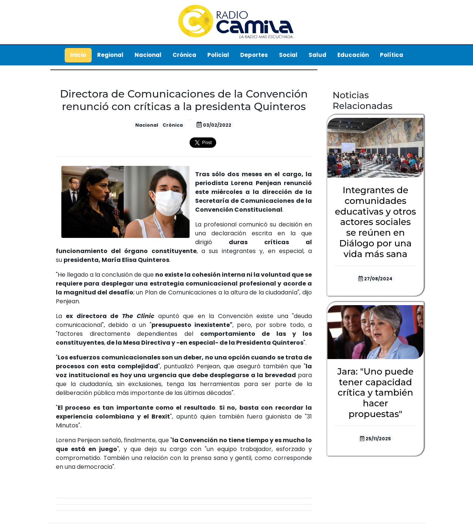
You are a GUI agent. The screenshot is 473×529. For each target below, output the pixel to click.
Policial (218, 55)
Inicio (78, 55)
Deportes (254, 55)
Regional (110, 55)
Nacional (148, 55)
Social (288, 55)
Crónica (184, 55)
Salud (317, 55)
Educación (353, 55)
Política (391, 55)
